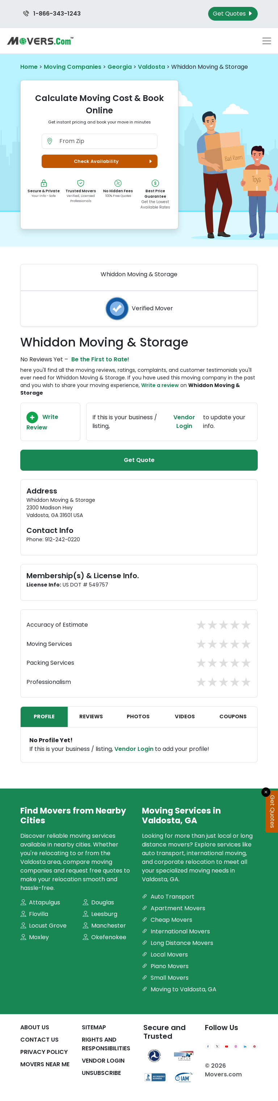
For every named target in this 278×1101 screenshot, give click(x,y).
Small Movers (165, 978)
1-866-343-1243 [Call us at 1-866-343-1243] (52, 13)
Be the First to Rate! (100, 359)
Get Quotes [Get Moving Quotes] (233, 13)
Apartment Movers (173, 908)
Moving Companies (72, 67)
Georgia (120, 67)
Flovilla (34, 914)
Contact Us (39, 1039)
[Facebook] (208, 1047)
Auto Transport (168, 896)
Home (29, 67)
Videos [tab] (185, 716)
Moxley (34, 937)
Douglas (98, 902)
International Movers (176, 931)
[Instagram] (236, 1047)
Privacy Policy (44, 1052)
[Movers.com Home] (40, 41)
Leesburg (100, 914)
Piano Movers (165, 966)
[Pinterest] (254, 1047)
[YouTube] (226, 1047)
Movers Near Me (45, 1064)
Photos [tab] (138, 716)
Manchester (104, 925)
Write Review (42, 422)
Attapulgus (40, 902)
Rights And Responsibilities (106, 1043)
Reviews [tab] (91, 716)
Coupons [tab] (233, 716)
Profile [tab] (44, 716)
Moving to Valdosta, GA (179, 989)
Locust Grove (43, 925)
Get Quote (139, 460)
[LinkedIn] (245, 1047)
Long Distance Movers (177, 943)
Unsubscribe (101, 1073)
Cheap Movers (167, 920)
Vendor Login (184, 421)
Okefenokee (104, 937)
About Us (34, 1027)
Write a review (160, 385)
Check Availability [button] (114, 161)
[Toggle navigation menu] (266, 40)
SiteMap (94, 1027)
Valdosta (151, 67)
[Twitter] (217, 1047)
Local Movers (165, 954)
